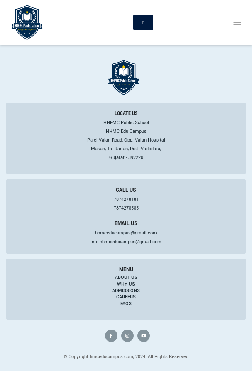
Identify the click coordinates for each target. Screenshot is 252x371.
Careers (126, 297)
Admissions (126, 290)
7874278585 (126, 208)
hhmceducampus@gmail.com (126, 233)
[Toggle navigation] (237, 23)
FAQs (126, 303)
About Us (126, 277)
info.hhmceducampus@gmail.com (126, 241)
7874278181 (126, 199)
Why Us (126, 284)
